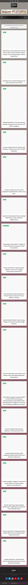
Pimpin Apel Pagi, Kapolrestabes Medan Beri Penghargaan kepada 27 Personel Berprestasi (14, 507)
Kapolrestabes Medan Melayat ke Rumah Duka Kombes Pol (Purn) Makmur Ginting (14, 296)
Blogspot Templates (21, 583)
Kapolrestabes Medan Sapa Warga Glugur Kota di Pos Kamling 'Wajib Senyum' (14, 322)
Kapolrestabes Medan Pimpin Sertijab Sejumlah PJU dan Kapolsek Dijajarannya (14, 218)
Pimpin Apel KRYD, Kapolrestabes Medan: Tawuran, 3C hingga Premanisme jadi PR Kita (14, 269)
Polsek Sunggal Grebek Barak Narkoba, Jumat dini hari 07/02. (14, 430)
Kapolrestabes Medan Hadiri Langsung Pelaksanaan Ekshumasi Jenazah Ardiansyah (14, 455)
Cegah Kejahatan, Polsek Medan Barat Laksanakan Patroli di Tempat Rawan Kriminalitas (14, 561)
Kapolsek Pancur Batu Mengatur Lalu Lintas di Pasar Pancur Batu (14, 82)
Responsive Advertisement (7, 22)
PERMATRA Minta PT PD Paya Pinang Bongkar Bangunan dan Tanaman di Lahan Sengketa (14, 124)
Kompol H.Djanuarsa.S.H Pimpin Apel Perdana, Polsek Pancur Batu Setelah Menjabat (14, 149)
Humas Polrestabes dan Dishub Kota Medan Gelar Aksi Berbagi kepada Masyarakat (14, 375)
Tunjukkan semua (14, 27)
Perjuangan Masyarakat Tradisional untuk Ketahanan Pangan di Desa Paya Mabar (14, 246)
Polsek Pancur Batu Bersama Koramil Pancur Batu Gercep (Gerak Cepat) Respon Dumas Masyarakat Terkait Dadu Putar (14, 53)
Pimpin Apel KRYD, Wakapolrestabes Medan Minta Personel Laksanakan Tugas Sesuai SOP (14, 533)
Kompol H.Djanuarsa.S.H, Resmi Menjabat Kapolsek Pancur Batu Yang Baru (14, 191)
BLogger (9, 583)
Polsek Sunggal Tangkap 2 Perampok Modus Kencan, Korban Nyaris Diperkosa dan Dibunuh (14, 483)
